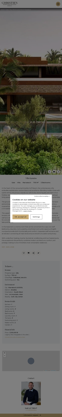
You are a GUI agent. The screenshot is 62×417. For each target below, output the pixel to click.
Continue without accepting (41, 196)
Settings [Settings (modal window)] (36, 217)
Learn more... (27, 211)
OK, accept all (20, 217)
